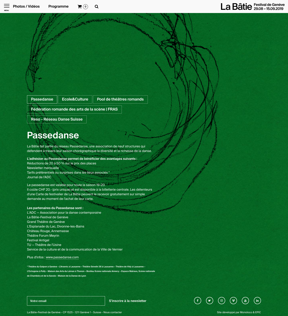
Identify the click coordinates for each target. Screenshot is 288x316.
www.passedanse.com (62, 257)
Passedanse (42, 99)
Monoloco (246, 312)
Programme (58, 6)
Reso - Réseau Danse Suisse (57, 119)
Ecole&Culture (75, 99)
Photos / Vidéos (26, 6)
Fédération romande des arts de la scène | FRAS (74, 109)
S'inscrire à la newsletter (127, 301)
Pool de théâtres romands (120, 99)
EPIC (258, 312)
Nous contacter (112, 312)
